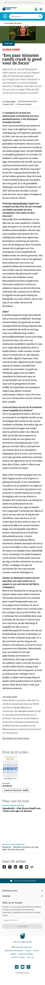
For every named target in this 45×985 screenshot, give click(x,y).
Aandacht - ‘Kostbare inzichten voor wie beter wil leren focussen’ (20, 848)
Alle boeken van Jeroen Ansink (15, 738)
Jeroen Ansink (10, 101)
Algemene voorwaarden (14, 951)
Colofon (28, 951)
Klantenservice (22, 890)
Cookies (13, 954)
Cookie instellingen (25, 954)
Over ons (30, 957)
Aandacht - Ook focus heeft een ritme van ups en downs (21, 809)
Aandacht (7, 786)
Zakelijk (22, 896)
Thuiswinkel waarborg (21, 947)
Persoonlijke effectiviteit (13, 23)
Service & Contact (18, 957)
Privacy (36, 951)
